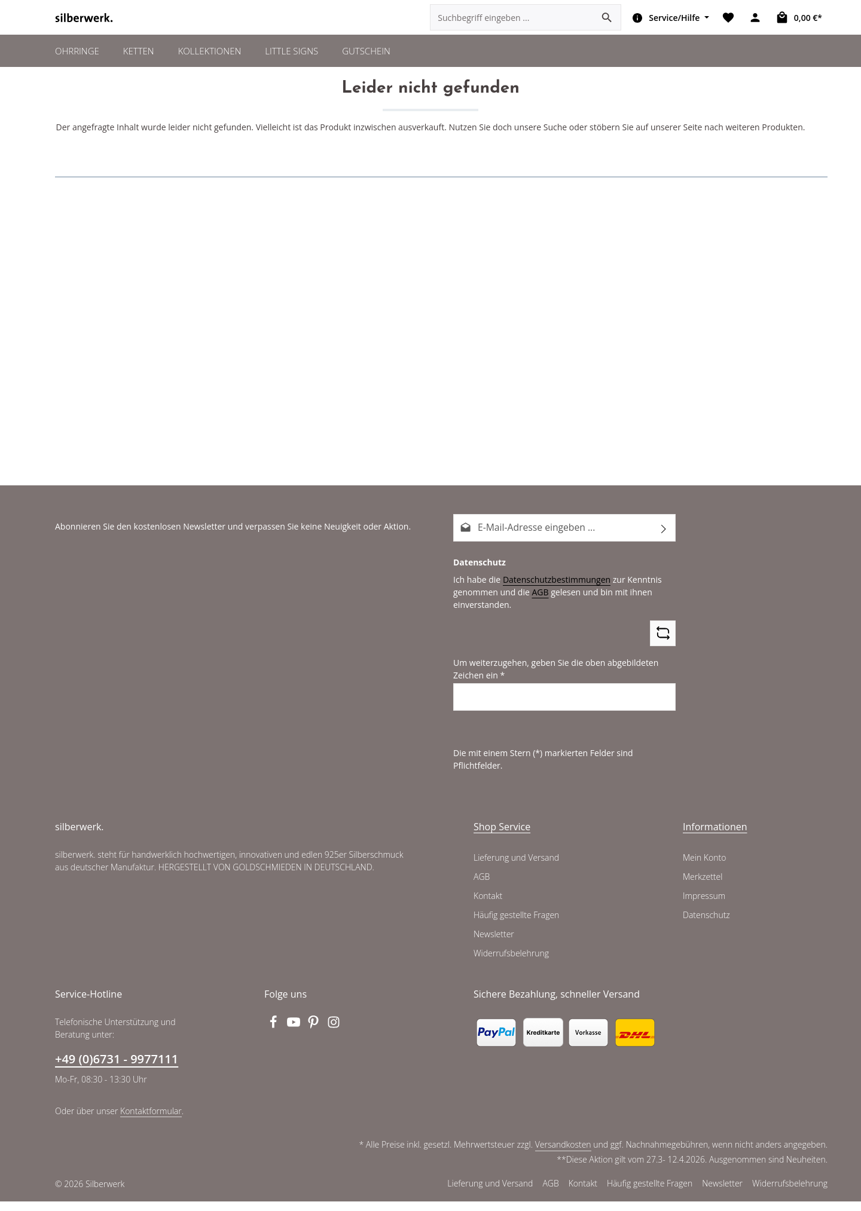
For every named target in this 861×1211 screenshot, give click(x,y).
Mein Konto (704, 867)
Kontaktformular (148, 1120)
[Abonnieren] (664, 552)
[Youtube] (295, 1035)
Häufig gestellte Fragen (517, 924)
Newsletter (493, 944)
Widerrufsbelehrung (510, 963)
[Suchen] (607, 30)
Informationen (712, 836)
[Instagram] (334, 1035)
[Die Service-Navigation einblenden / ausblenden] (668, 30)
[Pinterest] (315, 1035)
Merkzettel (702, 886)
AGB (536, 615)
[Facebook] (274, 1035)
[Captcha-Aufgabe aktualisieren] (663, 656)
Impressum (703, 905)
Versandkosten (565, 1154)
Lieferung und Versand (516, 867)
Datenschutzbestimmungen (552, 602)
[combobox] (511, 30)
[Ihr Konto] (756, 30)
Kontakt (488, 905)
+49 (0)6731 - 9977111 (116, 1068)
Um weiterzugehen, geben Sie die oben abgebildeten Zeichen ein (551, 692)
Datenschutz (706, 924)
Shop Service (502, 836)
